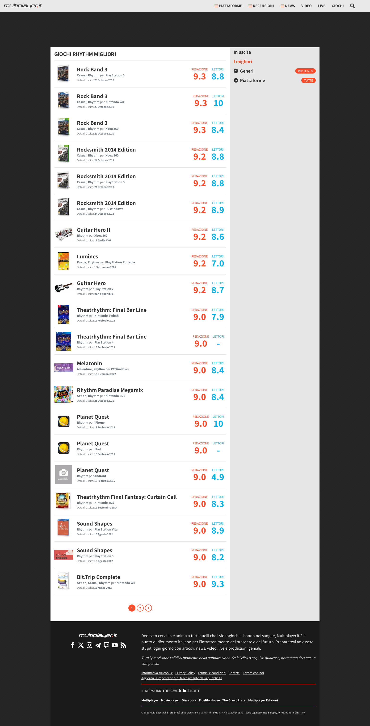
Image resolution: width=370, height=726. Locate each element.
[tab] (275, 71)
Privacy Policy (185, 672)
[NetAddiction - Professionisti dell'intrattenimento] (181, 691)
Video (306, 5)
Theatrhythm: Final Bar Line (112, 309)
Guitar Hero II (93, 229)
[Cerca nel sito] (352, 6)
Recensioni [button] (261, 5)
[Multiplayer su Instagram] (89, 645)
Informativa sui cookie (157, 672)
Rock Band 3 (92, 69)
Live (321, 5)
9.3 (199, 76)
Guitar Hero (91, 283)
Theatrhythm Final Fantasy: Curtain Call (127, 496)
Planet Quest (93, 416)
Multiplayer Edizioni (263, 700)
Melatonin (89, 363)
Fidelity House (209, 700)
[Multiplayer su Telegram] (98, 645)
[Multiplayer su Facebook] (72, 645)
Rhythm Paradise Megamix (110, 390)
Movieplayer (170, 700)
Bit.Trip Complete (98, 577)
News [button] (288, 5)
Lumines (87, 256)
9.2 (199, 156)
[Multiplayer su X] (81, 645)
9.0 (199, 316)
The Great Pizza (234, 700)
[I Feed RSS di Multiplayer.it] (123, 645)
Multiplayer (149, 700)
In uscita (242, 52)
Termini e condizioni (212, 672)
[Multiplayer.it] (23, 6)
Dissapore (189, 700)
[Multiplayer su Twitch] (106, 645)
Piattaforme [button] (228, 5)
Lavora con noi (253, 672)
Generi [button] (243, 71)
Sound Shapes (94, 523)
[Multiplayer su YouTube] (115, 645)
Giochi (338, 5)
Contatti (234, 672)
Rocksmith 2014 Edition (106, 149)
